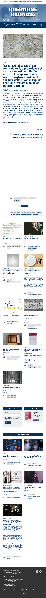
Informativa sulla (8, 587)
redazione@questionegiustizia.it (10, 585)
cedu (8, 356)
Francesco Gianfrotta (28, 353)
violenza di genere (37, 324)
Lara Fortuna (6, 390)
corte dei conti (9, 497)
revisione (15, 358)
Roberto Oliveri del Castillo (29, 316)
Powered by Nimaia (23, 593)
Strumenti (24, 26)
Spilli (37, 26)
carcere (8, 395)
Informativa (23, 2)
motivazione (30, 324)
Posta (10, 122)
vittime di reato (31, 198)
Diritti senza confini (34, 26)
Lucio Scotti (26, 459)
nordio (8, 248)
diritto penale (37, 246)
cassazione (9, 246)
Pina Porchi (26, 490)
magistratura (30, 498)
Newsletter (12, 409)
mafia (39, 367)
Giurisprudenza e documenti (28, 26)
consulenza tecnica (10, 556)
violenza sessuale (38, 465)
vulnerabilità (17, 200)
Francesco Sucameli (7, 492)
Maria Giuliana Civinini (7, 524)
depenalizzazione (31, 246)
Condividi (5, 122)
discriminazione (30, 250)
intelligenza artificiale (10, 464)
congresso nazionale (31, 494)
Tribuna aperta (6, 347)
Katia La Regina (27, 275)
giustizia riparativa (15, 321)
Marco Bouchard (6, 316)
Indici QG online (40, 26)
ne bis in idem (9, 358)
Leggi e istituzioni (8, 26)
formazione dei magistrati (32, 496)
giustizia (8, 321)
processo (8, 558)
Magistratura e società (13, 26)
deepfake (29, 463)
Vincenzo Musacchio (28, 241)
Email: (6, 412)
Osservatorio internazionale (19, 25)
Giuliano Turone (6, 352)
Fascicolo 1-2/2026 (36, 413)
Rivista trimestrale (33, 409)
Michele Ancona (6, 457)
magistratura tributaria (16, 497)
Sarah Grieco (6, 89)
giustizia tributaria (17, 462)
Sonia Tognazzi (6, 275)
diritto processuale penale (20, 198)
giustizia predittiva (10, 462)
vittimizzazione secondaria (32, 328)
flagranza (18, 281)
